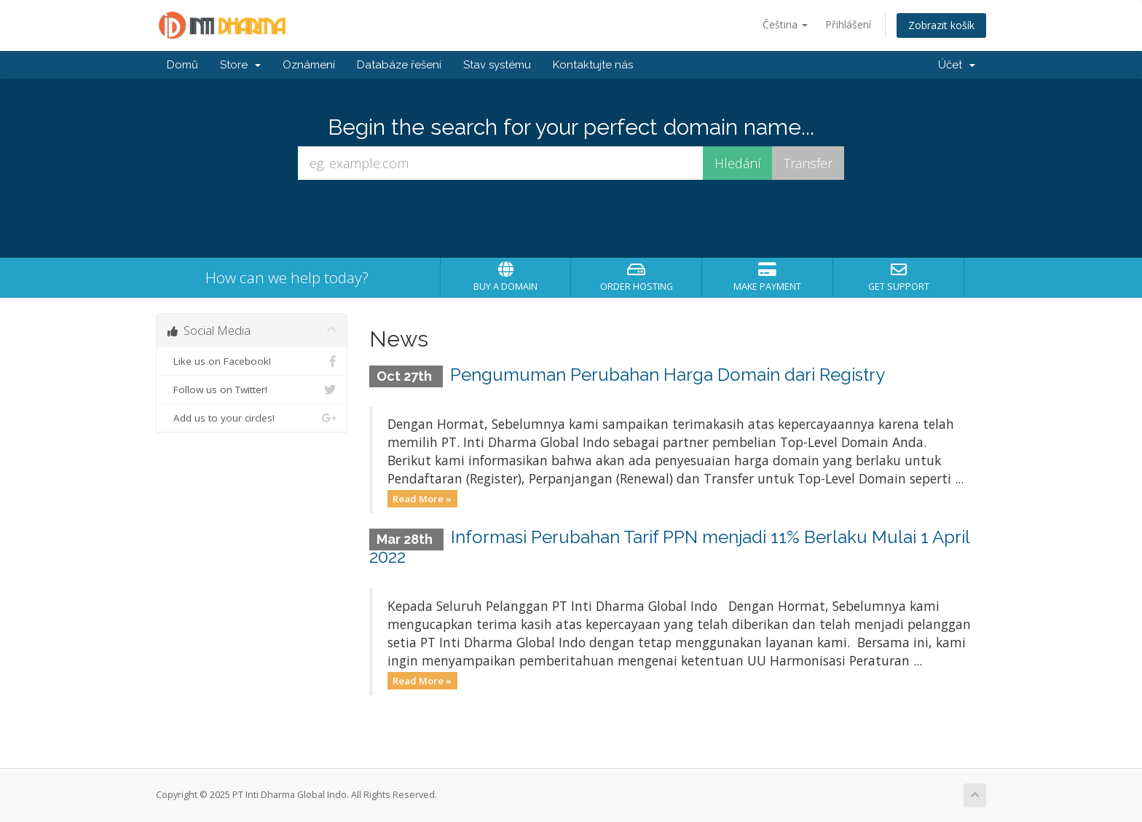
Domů (182, 64)
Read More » (422, 498)
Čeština (785, 24)
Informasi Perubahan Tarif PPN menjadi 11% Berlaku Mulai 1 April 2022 (669, 546)
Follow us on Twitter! (252, 389)
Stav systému (497, 64)
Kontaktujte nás (593, 64)
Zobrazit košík (941, 25)
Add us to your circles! (252, 418)
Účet (956, 64)
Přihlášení (848, 24)
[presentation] (571, 219)
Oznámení (309, 64)
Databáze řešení (399, 64)
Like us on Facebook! (252, 361)
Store (240, 64)
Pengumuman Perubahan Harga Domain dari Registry (667, 374)
